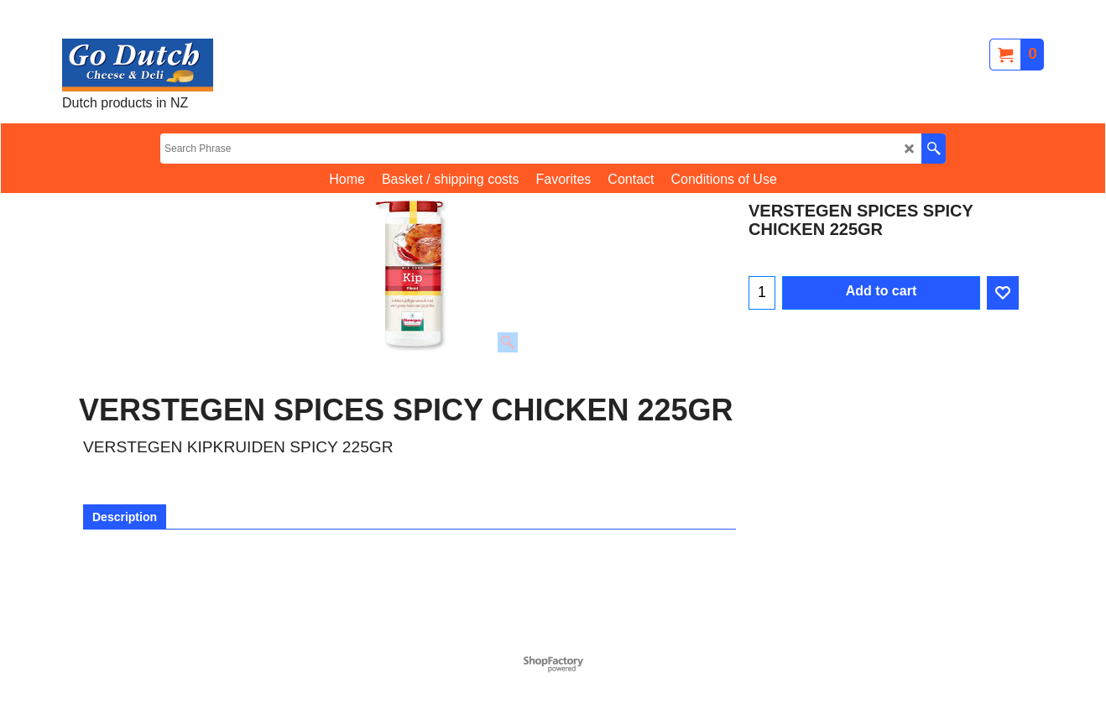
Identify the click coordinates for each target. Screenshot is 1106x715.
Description (124, 517)
